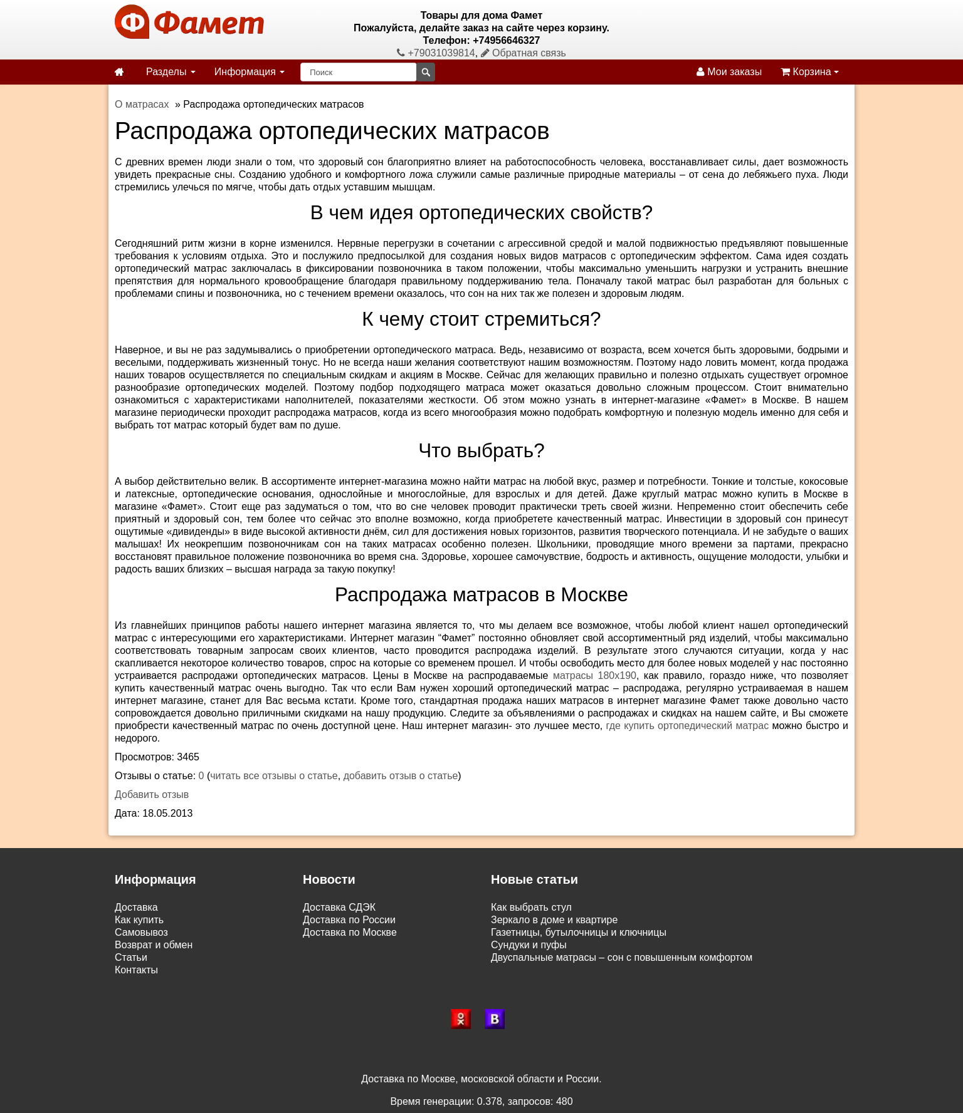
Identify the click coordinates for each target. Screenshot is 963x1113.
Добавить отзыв (152, 794)
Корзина (810, 71)
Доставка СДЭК (339, 907)
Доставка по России (349, 919)
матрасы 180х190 (594, 675)
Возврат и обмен (153, 945)
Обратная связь (523, 53)
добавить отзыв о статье (401, 775)
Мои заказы (729, 71)
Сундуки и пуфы (529, 945)
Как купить (139, 919)
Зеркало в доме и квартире (554, 919)
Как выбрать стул (531, 907)
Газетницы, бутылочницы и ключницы (578, 932)
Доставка (136, 907)
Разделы (171, 71)
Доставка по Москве (350, 932)
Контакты (136, 970)
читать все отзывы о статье (274, 775)
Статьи (131, 957)
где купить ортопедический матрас (687, 725)
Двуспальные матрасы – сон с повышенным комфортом (621, 957)
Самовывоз (141, 932)
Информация (249, 71)
